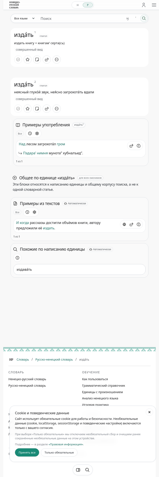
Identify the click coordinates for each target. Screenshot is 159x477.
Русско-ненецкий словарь (54, 359)
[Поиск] (144, 18)
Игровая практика (95, 405)
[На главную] (14, 5)
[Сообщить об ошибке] (138, 145)
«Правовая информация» (65, 444)
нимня (42, 153)
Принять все (27, 452)
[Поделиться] (47, 59)
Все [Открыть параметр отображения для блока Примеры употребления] (20, 133)
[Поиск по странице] (87, 470)
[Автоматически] (75, 203)
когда (24, 222)
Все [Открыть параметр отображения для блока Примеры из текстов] (17, 212)
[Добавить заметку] (37, 59)
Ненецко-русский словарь (27, 379)
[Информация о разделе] (30, 133)
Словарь (23, 359)
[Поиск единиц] (80, 18)
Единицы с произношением (102, 392)
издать (48, 228)
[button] (131, 145)
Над (22, 144)
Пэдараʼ (29, 153)
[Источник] (124, 224)
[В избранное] (27, 59)
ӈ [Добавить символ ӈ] (127, 18)
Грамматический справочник (103, 385)
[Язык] (24, 18)
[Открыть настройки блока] (37, 133)
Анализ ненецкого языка (100, 398)
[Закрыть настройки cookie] (149, 412)
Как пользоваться (95, 379)
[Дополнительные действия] (57, 59)
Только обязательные (59, 452)
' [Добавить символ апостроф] (135, 18)
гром (61, 144)
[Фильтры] (78, 470)
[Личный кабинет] (143, 5)
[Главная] (11, 359)
